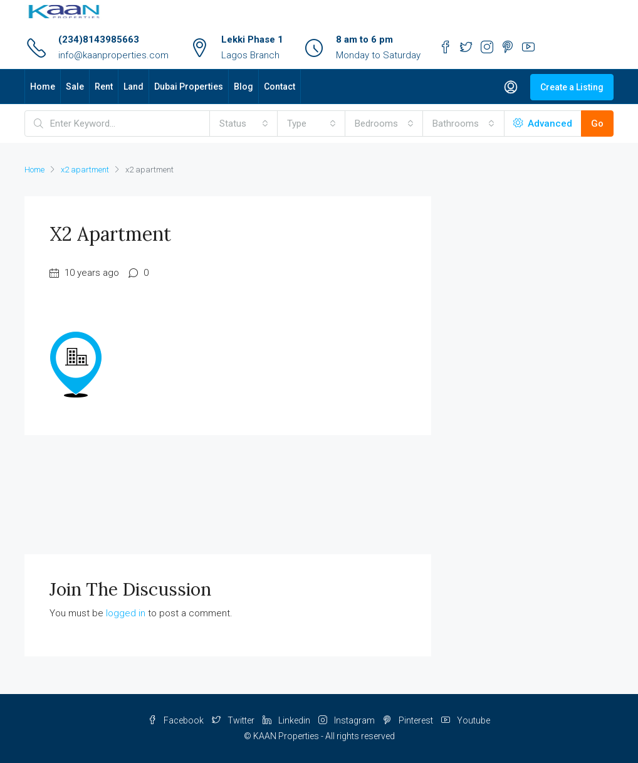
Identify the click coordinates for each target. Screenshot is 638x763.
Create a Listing (572, 87)
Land (133, 87)
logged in (125, 613)
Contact (279, 87)
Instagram (347, 720)
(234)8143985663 (98, 39)
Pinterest (409, 720)
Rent (104, 87)
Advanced (542, 123)
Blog (243, 87)
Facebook (177, 720)
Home (42, 87)
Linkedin (287, 720)
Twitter (234, 720)
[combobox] (243, 123)
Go (597, 123)
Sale (75, 87)
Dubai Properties (188, 87)
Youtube (465, 720)
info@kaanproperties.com (113, 55)
